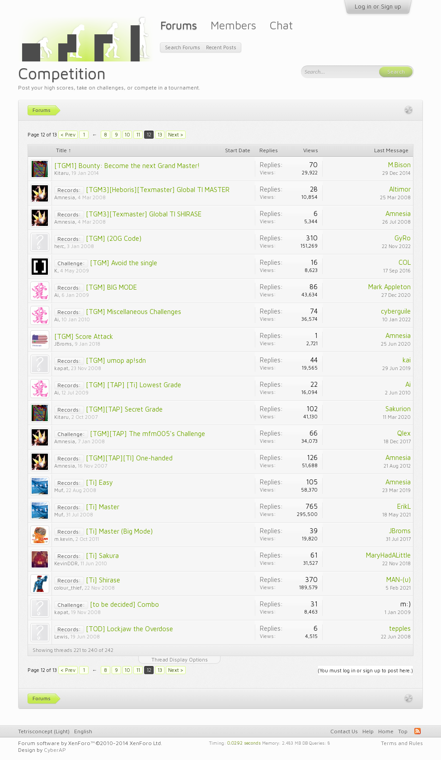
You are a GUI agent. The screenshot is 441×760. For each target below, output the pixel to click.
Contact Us (344, 731)
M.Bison (399, 165)
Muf (58, 490)
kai (407, 360)
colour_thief (68, 588)
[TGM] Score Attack (83, 336)
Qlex (404, 433)
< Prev (68, 134)
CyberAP (55, 749)
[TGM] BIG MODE (111, 287)
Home (386, 731)
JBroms (63, 344)
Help (368, 731)
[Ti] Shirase (103, 580)
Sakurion (398, 409)
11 (138, 134)
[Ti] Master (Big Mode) (119, 531)
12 (149, 134)
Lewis (61, 636)
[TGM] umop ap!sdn (116, 360)
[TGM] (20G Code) (113, 238)
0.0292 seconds (244, 742)
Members (233, 25)
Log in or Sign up (378, 6)
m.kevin (63, 539)
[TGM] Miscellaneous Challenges (133, 311)
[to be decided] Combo (124, 604)
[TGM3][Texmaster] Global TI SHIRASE (144, 214)
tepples (400, 628)
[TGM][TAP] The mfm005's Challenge (147, 433)
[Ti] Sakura (102, 555)
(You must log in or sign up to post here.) (365, 670)
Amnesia (64, 197)
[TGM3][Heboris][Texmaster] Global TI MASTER (158, 189)
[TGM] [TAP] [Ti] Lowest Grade (133, 385)
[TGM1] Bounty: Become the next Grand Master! (127, 165)
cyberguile (396, 311)
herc (59, 246)
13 (160, 134)
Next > (175, 134)
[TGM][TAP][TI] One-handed (129, 458)
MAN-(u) (398, 579)
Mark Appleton (389, 287)
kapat (61, 368)
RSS (417, 731)
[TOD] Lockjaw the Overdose (129, 629)
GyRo (402, 238)
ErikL (404, 506)
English (83, 731)
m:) (405, 604)
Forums (178, 25)
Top (403, 731)
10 (127, 134)
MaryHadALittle (388, 555)
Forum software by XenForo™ (90, 743)
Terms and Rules (402, 743)
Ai (56, 295)
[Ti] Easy (99, 482)
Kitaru (61, 173)
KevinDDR (66, 563)
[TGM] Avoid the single (123, 263)
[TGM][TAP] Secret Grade (124, 409)
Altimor (400, 189)
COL (405, 262)
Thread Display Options (179, 659)
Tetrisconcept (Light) (44, 731)
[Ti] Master (102, 507)
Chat (281, 25)
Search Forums (182, 47)
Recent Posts (221, 47)
